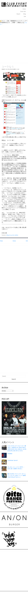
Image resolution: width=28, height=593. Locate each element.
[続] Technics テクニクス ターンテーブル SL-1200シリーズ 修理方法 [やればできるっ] (16, 475)
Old (27, 241)
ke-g (10, 235)
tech (13, 235)
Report (18, 14)
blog (8, 235)
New (1, 241)
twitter (16, 235)
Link (25, 16)
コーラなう (8, 66)
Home (24, 9)
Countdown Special (12, 460)
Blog (24, 14)
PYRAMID (9, 453)
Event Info (23, 11)
